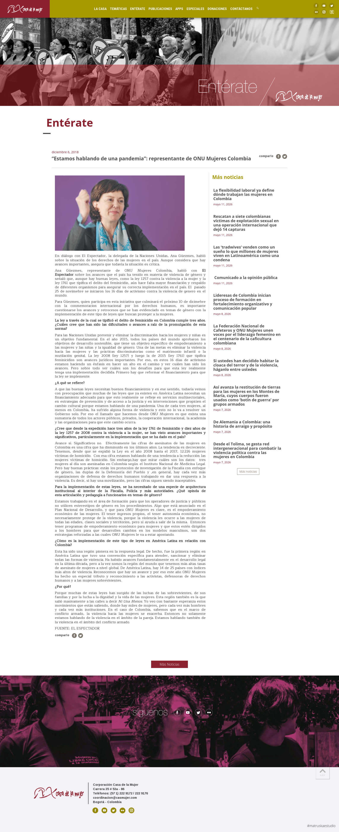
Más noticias (248, 471)
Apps (175, 9)
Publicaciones (156, 9)
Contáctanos (237, 9)
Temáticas (114, 9)
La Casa (96, 9)
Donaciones (213, 9)
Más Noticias (169, 664)
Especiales (191, 9)
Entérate (133, 9)
